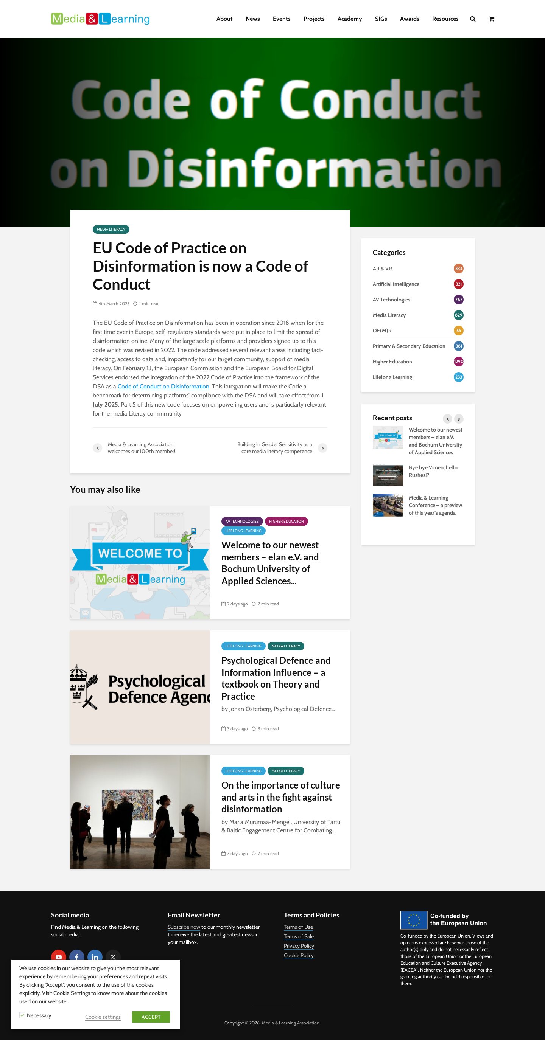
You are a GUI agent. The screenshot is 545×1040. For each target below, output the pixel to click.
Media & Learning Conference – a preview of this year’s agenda (435, 505)
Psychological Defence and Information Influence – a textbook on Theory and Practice (276, 678)
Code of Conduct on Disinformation (163, 386)
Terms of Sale (299, 936)
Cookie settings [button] (103, 1017)
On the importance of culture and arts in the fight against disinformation (280, 796)
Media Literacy (111, 229)
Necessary (39, 1015)
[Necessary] (22, 1015)
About (224, 18)
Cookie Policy (299, 955)
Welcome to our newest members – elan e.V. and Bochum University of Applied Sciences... (270, 562)
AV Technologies (242, 521)
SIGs (381, 18)
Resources (445, 18)
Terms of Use (298, 927)
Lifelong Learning (244, 530)
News (253, 18)
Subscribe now (184, 927)
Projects (314, 18)
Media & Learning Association (290, 1023)
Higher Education (286, 521)
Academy (350, 18)
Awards (409, 18)
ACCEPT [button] (151, 1017)
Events (282, 18)
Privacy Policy (299, 945)
